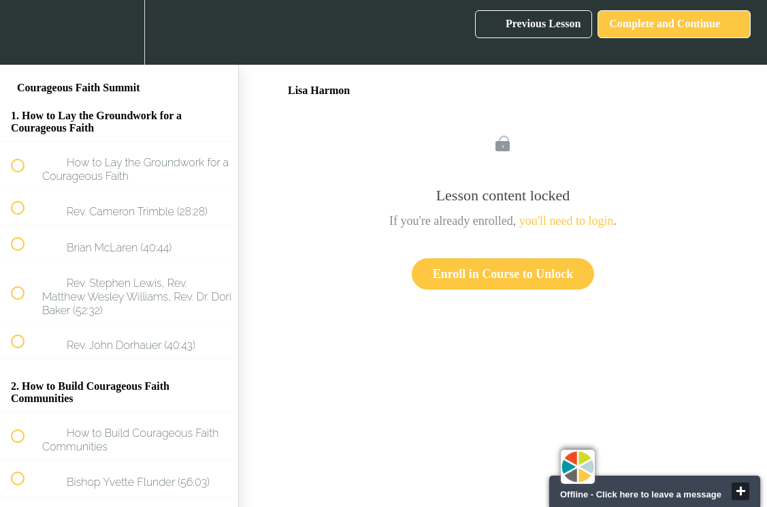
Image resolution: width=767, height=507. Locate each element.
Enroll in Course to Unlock (503, 274)
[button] (25, 32)
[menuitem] (119, 32)
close (740, 491)
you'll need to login (566, 221)
